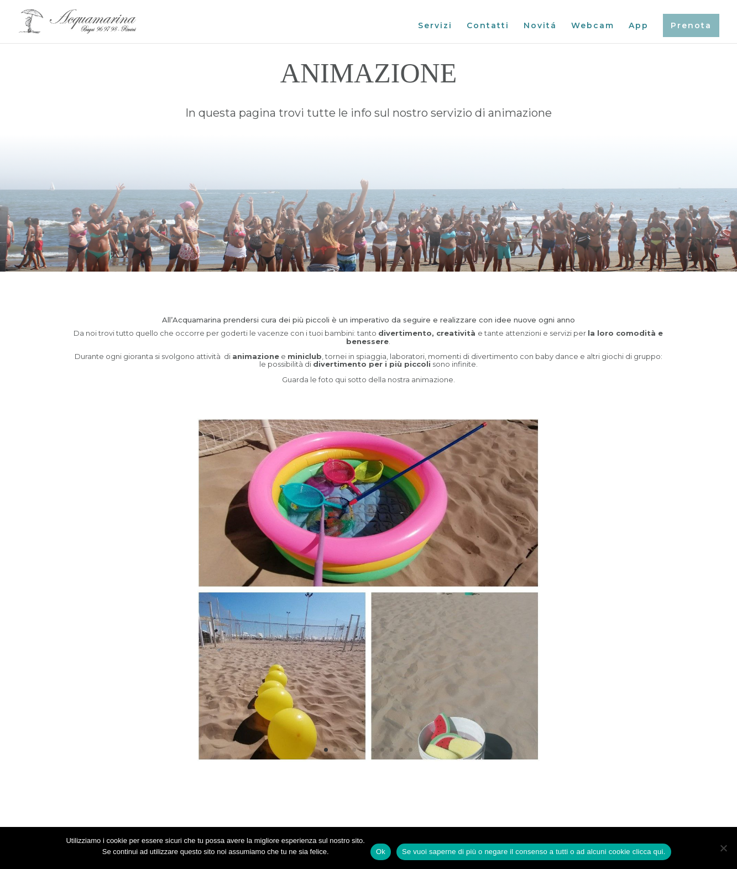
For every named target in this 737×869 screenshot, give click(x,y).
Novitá (540, 26)
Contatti (488, 26)
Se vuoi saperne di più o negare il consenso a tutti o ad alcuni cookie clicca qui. (534, 851)
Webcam (592, 26)
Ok (380, 851)
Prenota (691, 25)
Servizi (435, 26)
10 (410, 750)
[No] (723, 848)
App (639, 26)
